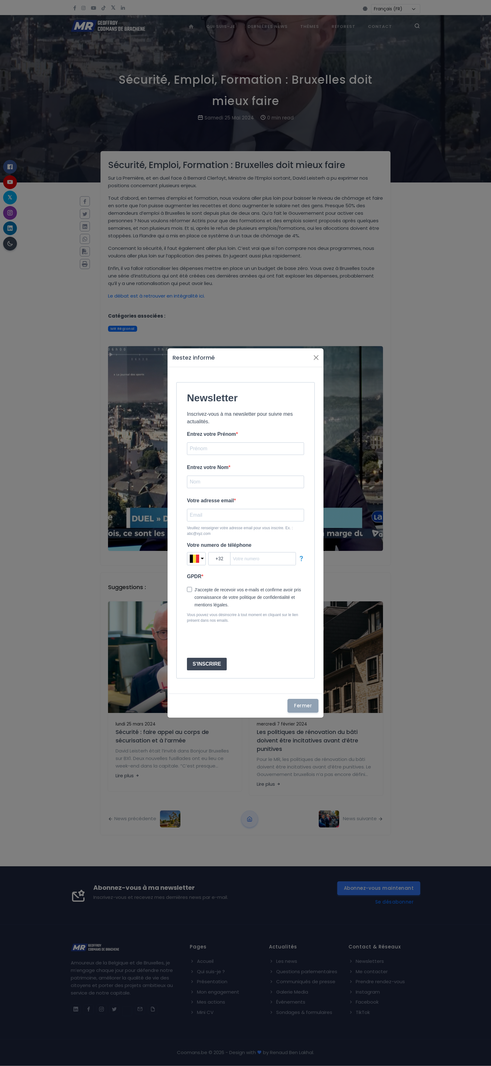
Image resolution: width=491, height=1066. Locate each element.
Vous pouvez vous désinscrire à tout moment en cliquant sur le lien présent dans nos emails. (242, 618)
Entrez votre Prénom (211, 434)
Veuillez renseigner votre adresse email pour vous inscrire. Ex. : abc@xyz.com (240, 531)
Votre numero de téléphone (219, 545)
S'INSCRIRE (207, 664)
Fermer (303, 705)
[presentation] (234, 640)
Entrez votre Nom (207, 467)
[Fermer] (316, 357)
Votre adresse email (210, 500)
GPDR (194, 576)
